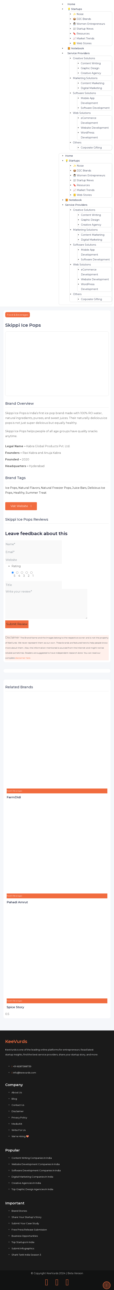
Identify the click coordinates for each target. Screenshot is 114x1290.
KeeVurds (16, 1041)
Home (71, 4)
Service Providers (78, 53)
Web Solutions (82, 113)
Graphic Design (90, 68)
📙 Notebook (75, 48)
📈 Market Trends (83, 38)
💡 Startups (74, 9)
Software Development (95, 107)
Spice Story (15, 1007)
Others (77, 142)
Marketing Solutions (85, 78)
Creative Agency (91, 73)
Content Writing (91, 63)
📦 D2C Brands (82, 19)
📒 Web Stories (82, 43)
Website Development (95, 127)
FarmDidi (14, 797)
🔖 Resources (81, 33)
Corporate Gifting (91, 147)
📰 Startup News (83, 28)
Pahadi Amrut (17, 902)
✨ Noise (78, 14)
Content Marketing (92, 83)
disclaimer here (22, 658)
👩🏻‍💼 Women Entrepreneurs (89, 23)
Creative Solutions (84, 58)
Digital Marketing (91, 88)
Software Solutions (84, 93)
